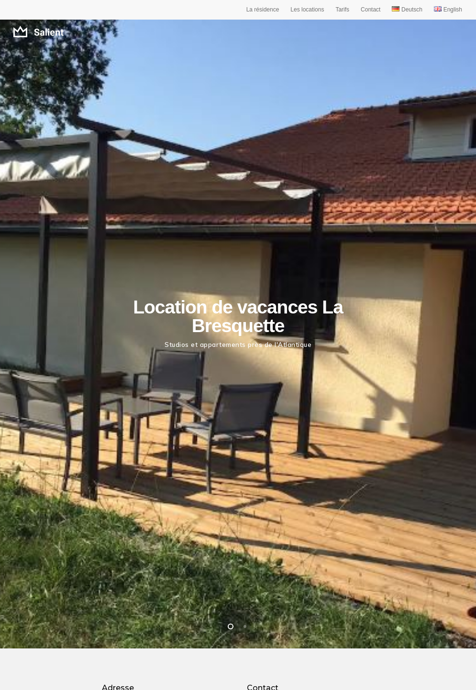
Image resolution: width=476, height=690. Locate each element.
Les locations (307, 9)
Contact (370, 9)
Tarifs (342, 9)
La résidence (262, 9)
